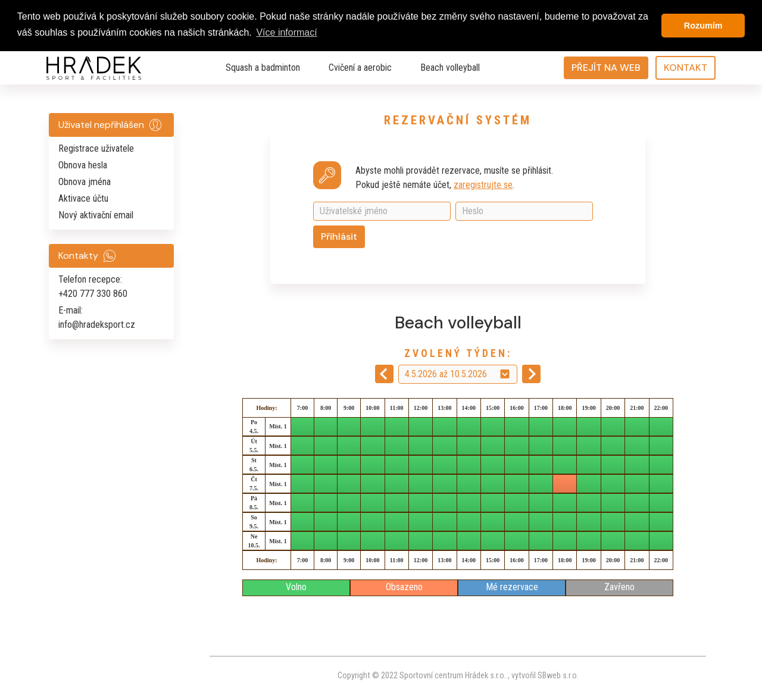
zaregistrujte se (483, 184)
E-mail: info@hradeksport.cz (96, 317)
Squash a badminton (263, 67)
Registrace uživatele (96, 148)
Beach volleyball (450, 67)
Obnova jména (84, 181)
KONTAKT (685, 67)
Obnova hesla (82, 165)
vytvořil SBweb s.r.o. (544, 675)
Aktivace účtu (83, 198)
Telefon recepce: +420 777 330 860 (92, 286)
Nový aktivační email (95, 215)
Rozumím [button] (703, 25)
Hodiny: (266, 407)
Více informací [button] (286, 32)
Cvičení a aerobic (360, 67)
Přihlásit (339, 236)
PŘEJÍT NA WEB (606, 67)
